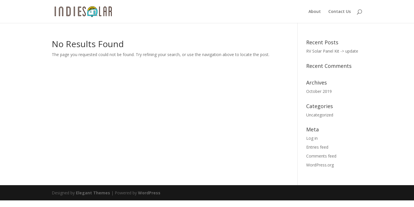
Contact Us (339, 11)
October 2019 (319, 91)
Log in (312, 138)
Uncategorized (319, 115)
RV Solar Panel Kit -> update (332, 51)
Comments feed (321, 156)
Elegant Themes (93, 192)
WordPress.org (320, 165)
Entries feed (317, 147)
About (314, 11)
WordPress (149, 192)
